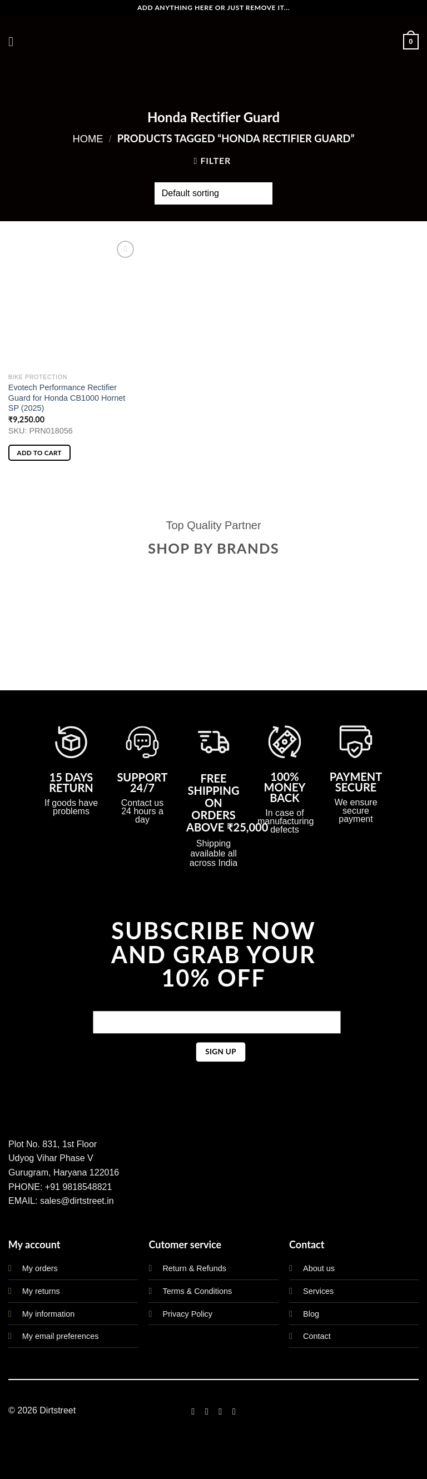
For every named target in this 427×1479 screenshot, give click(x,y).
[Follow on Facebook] (192, 1411)
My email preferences (60, 1336)
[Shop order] (213, 193)
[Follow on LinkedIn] (234, 1411)
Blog (311, 1313)
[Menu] (15, 41)
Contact (317, 1336)
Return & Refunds (194, 1268)
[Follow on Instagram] (206, 1411)
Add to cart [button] (39, 452)
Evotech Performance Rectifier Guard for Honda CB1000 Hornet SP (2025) (66, 397)
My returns (41, 1291)
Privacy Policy (187, 1313)
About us (319, 1268)
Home (87, 139)
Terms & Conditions (197, 1291)
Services (318, 1291)
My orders (40, 1268)
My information (48, 1313)
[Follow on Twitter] (220, 1411)
